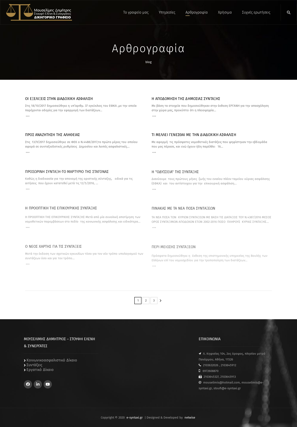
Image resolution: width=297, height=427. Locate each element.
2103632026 (210, 365)
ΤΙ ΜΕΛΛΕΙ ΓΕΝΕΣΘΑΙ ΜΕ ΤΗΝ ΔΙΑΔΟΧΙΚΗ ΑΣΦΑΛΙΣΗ (194, 135)
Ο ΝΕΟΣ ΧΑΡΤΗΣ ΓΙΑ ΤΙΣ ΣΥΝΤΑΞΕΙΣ (53, 249)
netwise (189, 417)
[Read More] (27, 117)
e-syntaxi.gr (134, 417)
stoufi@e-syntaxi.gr (227, 388)
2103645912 (228, 365)
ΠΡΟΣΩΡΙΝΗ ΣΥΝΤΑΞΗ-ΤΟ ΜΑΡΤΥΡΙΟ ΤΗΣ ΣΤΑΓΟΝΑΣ (67, 173)
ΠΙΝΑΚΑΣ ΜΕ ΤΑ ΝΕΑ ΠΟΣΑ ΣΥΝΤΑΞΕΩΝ (183, 211)
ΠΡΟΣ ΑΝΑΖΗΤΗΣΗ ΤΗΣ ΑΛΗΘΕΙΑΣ (52, 135)
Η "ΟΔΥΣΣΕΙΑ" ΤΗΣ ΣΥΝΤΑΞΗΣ (175, 174)
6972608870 (210, 371)
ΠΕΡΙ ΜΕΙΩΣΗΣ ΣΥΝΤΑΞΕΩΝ (174, 249)
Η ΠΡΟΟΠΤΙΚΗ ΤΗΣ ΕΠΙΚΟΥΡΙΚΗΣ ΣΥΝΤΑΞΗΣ (61, 210)
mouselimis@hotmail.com (221, 382)
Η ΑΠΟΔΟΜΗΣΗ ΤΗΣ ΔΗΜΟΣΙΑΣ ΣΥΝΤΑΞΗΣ (186, 98)
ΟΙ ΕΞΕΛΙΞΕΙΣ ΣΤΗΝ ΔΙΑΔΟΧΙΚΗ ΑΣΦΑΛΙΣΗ (59, 98)
